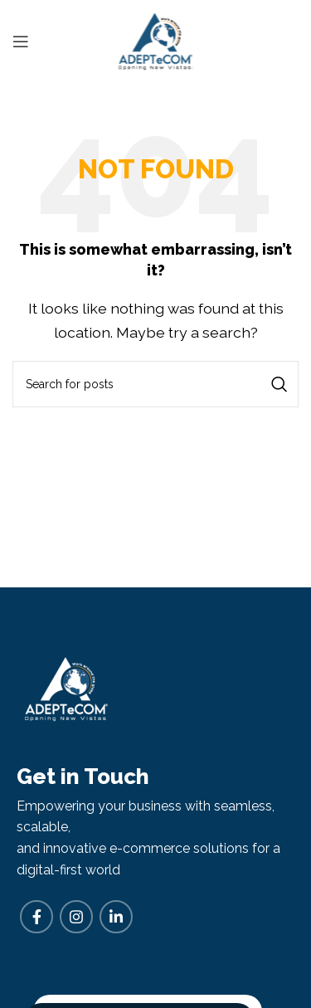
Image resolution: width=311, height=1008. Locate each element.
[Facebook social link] (36, 916)
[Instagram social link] (76, 916)
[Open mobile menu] (20, 41)
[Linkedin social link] (116, 916)
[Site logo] (155, 40)
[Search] (155, 384)
